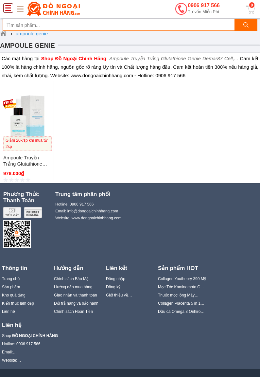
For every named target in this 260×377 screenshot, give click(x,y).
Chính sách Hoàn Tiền (73, 311)
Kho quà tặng (14, 295)
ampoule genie (27, 45)
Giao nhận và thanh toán (75, 295)
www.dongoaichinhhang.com (97, 218)
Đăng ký (113, 287)
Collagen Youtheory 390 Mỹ (182, 279)
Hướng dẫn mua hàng (73, 287)
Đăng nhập (115, 279)
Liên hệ (8, 311)
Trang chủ (11, 279)
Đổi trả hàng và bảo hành (76, 303)
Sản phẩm (11, 287)
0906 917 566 (204, 9)
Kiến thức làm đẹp (18, 303)
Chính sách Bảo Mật (72, 279)
